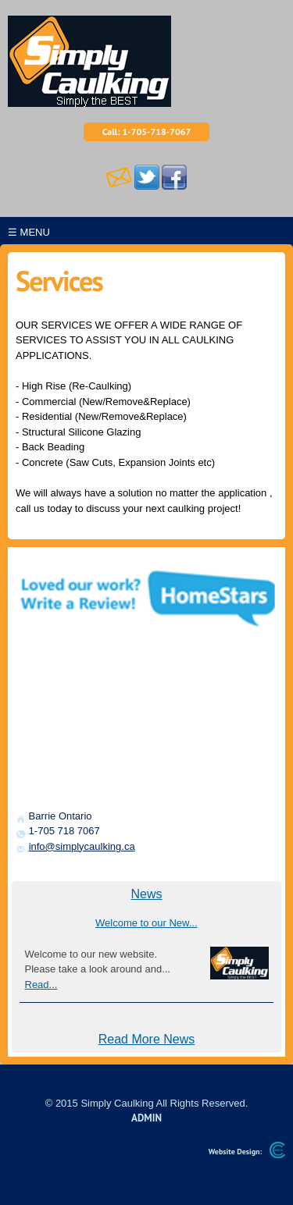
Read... (41, 984)
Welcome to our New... (146, 923)
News (146, 894)
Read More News (146, 1039)
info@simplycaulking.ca (82, 846)
